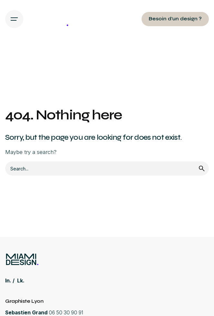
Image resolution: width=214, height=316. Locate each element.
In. (8, 281)
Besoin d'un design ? (175, 19)
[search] (202, 168)
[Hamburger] (14, 19)
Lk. (21, 281)
